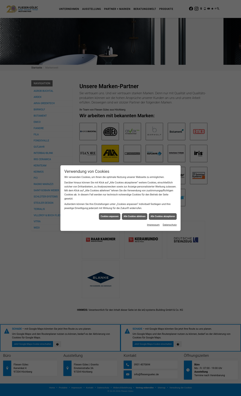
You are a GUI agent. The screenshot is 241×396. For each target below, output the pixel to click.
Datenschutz (170, 224)
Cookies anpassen (110, 216)
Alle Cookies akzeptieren (163, 216)
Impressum (153, 224)
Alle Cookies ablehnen (135, 216)
